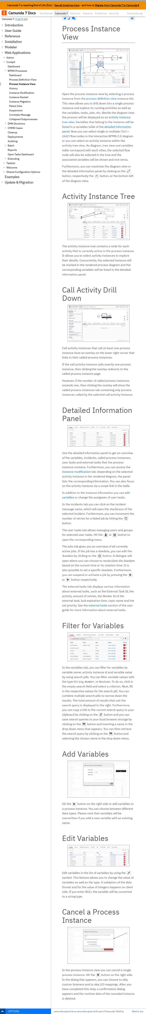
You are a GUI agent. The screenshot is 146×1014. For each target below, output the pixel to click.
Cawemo (88, 13)
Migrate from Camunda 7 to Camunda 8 (117, 5)
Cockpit (10, 62)
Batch (11, 145)
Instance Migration (20, 101)
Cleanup (12, 132)
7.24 (17, 19)
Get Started (46, 13)
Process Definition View (23, 79)
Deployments (15, 136)
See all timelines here (66, 5)
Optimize (75, 13)
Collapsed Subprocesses (23, 119)
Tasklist (10, 163)
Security (114, 13)
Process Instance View (22, 84)
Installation (13, 42)
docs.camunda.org (80, 1011)
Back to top (137, 1011)
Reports (12, 150)
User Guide (13, 31)
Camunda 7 (61, 13)
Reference (12, 36)
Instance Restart (18, 97)
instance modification (76, 471)
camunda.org (60, 1011)
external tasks (98, 605)
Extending (13, 158)
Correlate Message (20, 114)
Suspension (16, 110)
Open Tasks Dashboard (21, 154)
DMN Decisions (16, 123)
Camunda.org (134, 13)
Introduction (14, 25)
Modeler (11, 47)
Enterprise (101, 13)
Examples (12, 177)
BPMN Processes (17, 71)
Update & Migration (19, 182)
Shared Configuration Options (23, 172)
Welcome (11, 167)
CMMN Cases (15, 128)
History (13, 88)
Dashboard (14, 66)
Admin (10, 57)
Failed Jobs (15, 106)
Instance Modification (21, 93)
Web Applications (18, 53)
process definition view (101, 98)
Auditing (12, 141)
